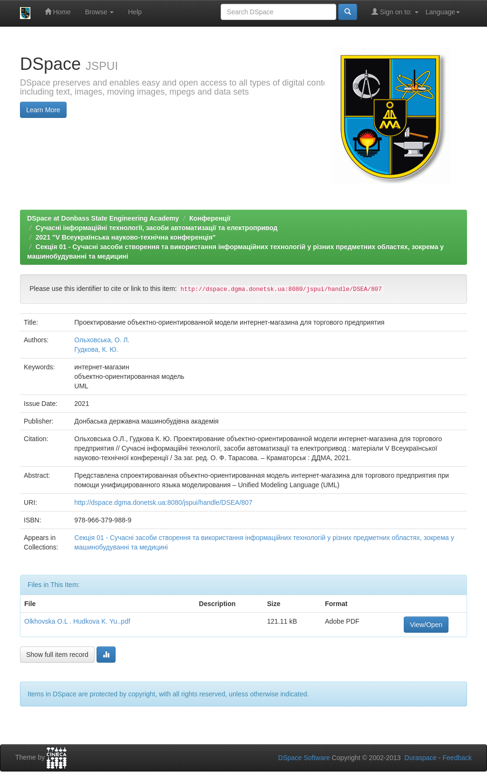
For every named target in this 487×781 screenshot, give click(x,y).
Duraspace (420, 758)
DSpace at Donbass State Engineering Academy (103, 218)
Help (135, 12)
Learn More (43, 110)
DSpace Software (304, 758)
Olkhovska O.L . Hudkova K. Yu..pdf (77, 621)
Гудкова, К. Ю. (96, 349)
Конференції (210, 218)
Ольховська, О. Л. (101, 340)
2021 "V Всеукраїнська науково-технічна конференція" (126, 237)
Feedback (457, 758)
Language (443, 12)
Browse (99, 12)
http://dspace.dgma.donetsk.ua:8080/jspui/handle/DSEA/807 (163, 502)
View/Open (426, 624)
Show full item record (57, 654)
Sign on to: (395, 12)
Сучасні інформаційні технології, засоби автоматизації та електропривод (157, 227)
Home (58, 12)
